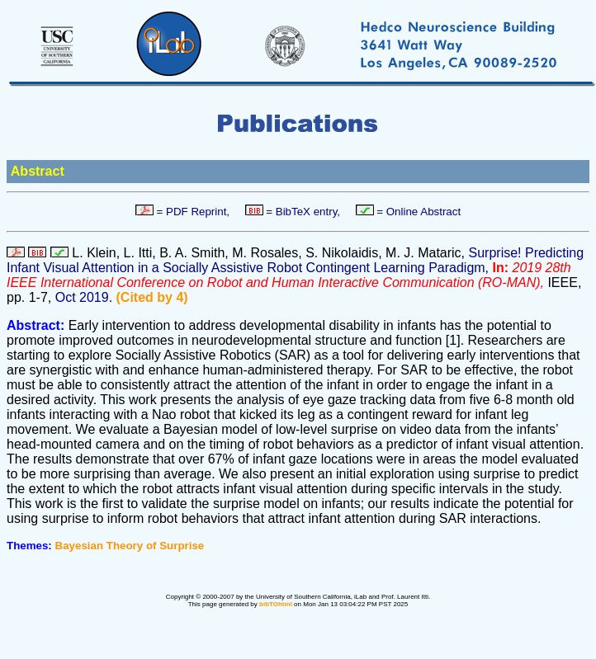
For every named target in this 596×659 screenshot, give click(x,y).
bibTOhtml (275, 604)
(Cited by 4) (152, 297)
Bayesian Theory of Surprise (130, 545)
